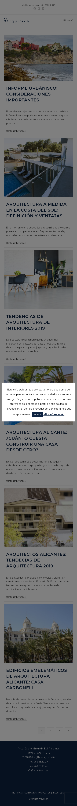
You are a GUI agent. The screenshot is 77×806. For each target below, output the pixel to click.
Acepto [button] (37, 414)
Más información (53, 414)
